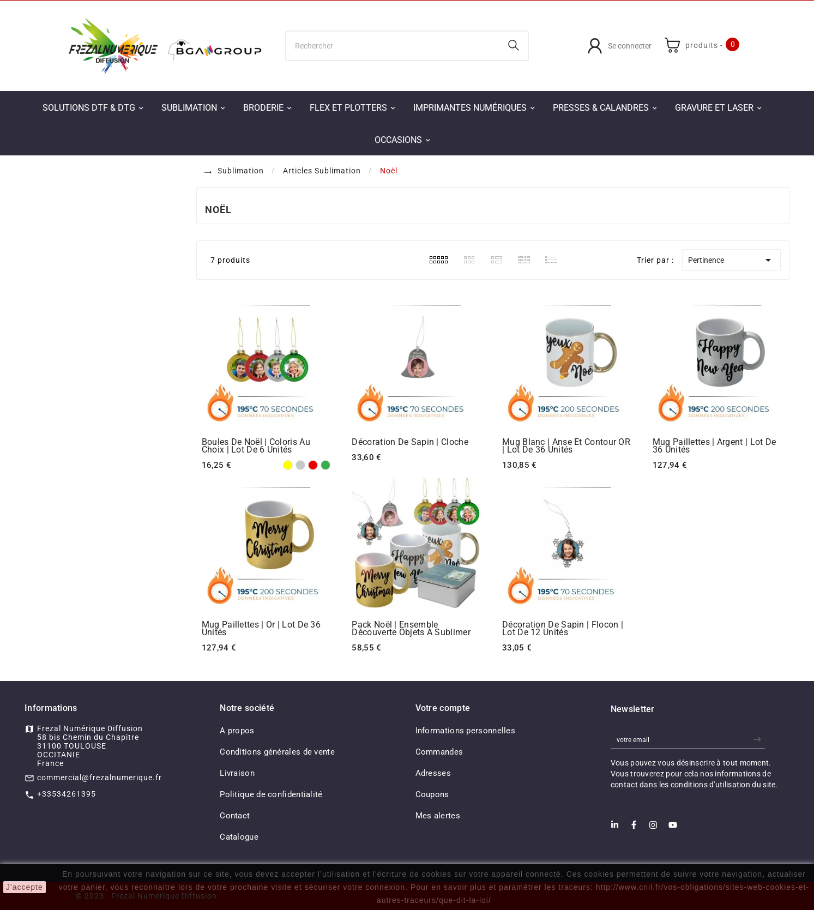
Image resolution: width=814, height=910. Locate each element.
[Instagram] (653, 828)
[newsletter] (758, 739)
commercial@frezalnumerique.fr (99, 777)
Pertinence (731, 260)
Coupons (432, 794)
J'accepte (24, 887)
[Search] (513, 45)
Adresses (433, 773)
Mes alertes (437, 816)
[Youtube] (672, 828)
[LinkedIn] (615, 828)
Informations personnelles (465, 731)
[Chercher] (393, 46)
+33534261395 (66, 794)
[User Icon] (619, 45)
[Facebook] (634, 828)
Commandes (439, 752)
